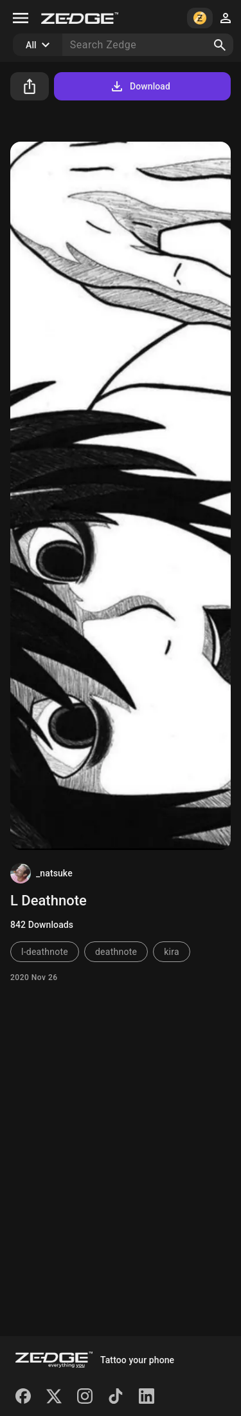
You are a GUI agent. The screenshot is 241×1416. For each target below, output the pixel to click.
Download (139, 86)
